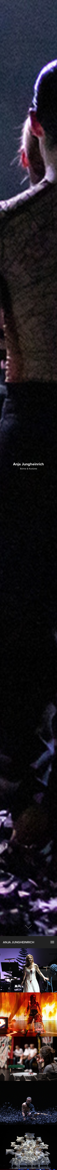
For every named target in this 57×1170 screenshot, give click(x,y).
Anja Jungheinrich (18, 942)
